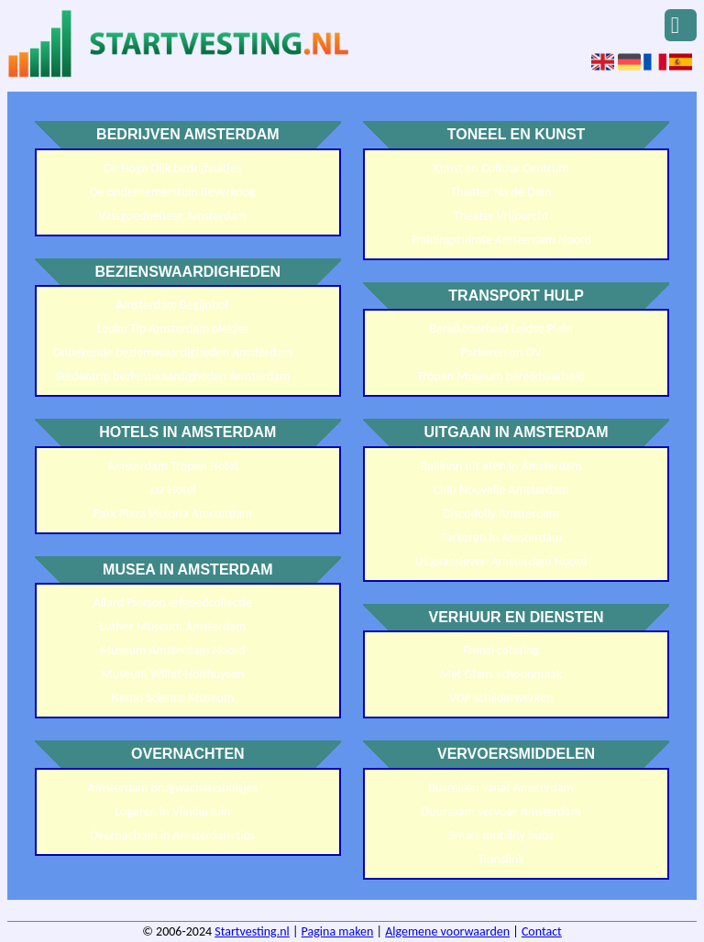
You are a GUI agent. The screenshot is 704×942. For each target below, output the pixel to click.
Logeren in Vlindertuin (172, 811)
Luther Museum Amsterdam (172, 626)
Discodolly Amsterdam (501, 513)
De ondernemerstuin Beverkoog (173, 192)
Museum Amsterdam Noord (173, 650)
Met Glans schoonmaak (501, 674)
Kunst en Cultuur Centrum (501, 168)
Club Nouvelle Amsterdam (501, 490)
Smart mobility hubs (500, 835)
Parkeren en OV (501, 352)
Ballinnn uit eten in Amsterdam (500, 466)
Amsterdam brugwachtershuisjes (172, 787)
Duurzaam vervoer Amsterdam (501, 811)
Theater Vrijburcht (501, 216)
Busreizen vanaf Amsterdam (500, 787)
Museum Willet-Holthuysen (172, 674)
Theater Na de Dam (500, 192)
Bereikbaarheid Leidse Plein (501, 328)
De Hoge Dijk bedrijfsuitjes (172, 168)
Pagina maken (338, 931)
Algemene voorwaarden (447, 931)
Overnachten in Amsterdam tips (172, 835)
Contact (542, 931)
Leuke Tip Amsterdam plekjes (172, 328)
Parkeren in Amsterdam (501, 537)
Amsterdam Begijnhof (172, 304)
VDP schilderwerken (501, 698)
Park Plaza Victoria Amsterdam (173, 513)
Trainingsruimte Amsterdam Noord (501, 239)
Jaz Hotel (172, 490)
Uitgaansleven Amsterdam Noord (500, 561)
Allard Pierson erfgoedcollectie (173, 602)
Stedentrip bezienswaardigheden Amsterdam (172, 376)
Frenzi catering (501, 650)
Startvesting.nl (252, 931)
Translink (500, 859)
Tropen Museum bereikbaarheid (500, 376)
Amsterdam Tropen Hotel (172, 466)
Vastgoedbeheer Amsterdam (172, 216)
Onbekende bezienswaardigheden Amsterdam (172, 352)
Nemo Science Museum (172, 698)
